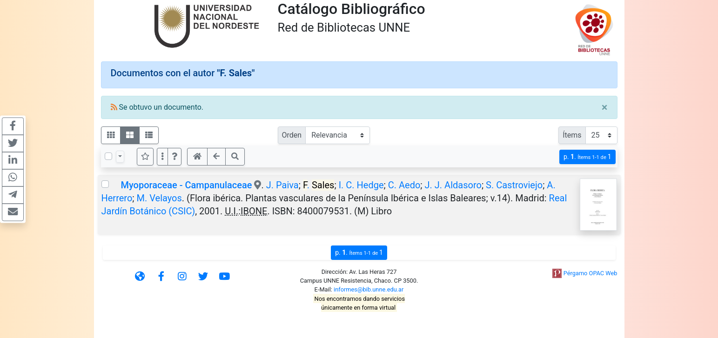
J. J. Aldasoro (453, 185)
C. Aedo (404, 185)
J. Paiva (282, 185)
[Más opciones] (162, 157)
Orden (292, 135)
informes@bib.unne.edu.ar (368, 289)
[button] (174, 157)
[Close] (604, 107)
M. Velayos (159, 198)
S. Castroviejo (514, 185)
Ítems (572, 135)
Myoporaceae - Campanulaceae (186, 185)
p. (587, 157)
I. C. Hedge (361, 185)
